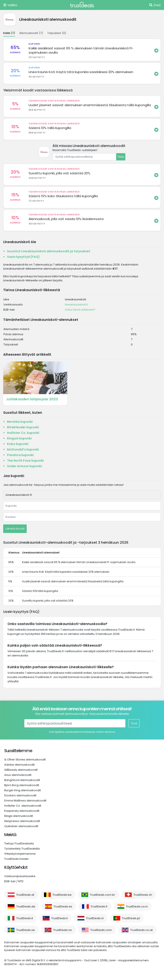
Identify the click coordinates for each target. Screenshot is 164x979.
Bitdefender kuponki (23, 427)
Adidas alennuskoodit (19, 765)
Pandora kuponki (20, 455)
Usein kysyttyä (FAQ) (23, 257)
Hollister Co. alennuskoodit (22, 806)
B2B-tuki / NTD (13, 881)
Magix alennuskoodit (18, 816)
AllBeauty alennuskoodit (21, 770)
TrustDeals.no (62, 930)
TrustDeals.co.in (137, 906)
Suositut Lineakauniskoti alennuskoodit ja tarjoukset (48, 251)
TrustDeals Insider (16, 859)
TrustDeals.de (25, 906)
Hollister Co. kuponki (23, 433)
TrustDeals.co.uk (141, 930)
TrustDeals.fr (99, 906)
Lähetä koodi (15, 529)
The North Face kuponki (25, 460)
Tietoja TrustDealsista (19, 843)
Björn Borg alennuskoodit (21, 785)
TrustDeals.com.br (102, 895)
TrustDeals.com (101, 930)
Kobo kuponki (17, 444)
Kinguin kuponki (19, 438)
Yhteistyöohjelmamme (20, 854)
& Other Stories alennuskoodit (25, 759)
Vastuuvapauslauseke (19, 876)
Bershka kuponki (20, 422)
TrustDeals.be (62, 895)
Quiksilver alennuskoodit (21, 826)
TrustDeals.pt (131, 918)
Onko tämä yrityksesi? (80, 310)
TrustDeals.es (63, 906)
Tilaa (120, 157)
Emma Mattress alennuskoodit (25, 800)
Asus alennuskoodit (17, 775)
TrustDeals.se (25, 930)
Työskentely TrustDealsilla (22, 849)
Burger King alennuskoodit (22, 790)
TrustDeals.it (24, 918)
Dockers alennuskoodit (20, 795)
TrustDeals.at (25, 895)
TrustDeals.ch (142, 895)
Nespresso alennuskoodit (22, 821)
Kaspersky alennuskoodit (21, 811)
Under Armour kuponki (24, 466)
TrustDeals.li (59, 918)
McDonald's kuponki (23, 449)
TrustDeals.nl (95, 918)
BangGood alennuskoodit (22, 780)
